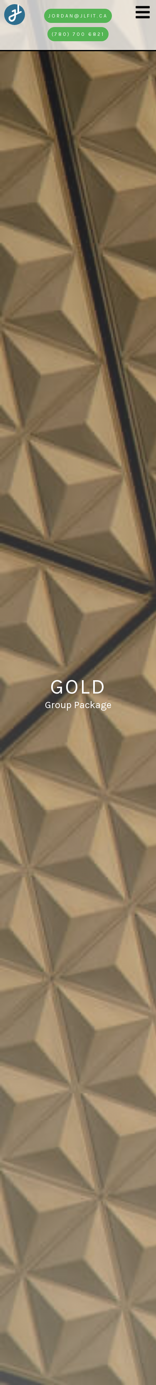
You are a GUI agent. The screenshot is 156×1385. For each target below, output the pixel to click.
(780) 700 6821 (78, 34)
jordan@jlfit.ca (78, 16)
